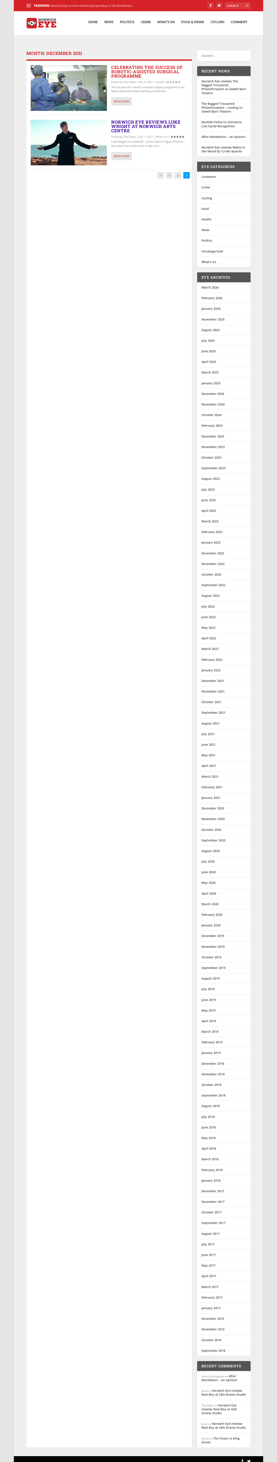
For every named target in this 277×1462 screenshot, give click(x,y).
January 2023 (211, 538)
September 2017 (213, 1219)
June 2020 (208, 868)
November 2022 (213, 560)
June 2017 (208, 1251)
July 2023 (208, 485)
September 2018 (213, 1091)
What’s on (166, 25)
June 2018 (208, 1123)
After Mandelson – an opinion (223, 133)
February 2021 (211, 783)
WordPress (96, 1457)
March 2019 (210, 1027)
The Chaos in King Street (220, 1436)
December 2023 (212, 432)
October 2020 (211, 825)
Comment (239, 25)
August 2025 (210, 326)
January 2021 (211, 794)
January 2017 (211, 1304)
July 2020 (208, 857)
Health (160, 78)
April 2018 (208, 1144)
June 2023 (208, 496)
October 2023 (211, 453)
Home (93, 25)
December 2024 (212, 390)
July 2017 (208, 1240)
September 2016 (213, 1346)
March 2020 (210, 900)
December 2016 (212, 1314)
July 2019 (208, 985)
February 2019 (211, 1038)
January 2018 (211, 1176)
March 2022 (210, 645)
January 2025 (211, 379)
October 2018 (211, 1081)
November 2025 (213, 315)
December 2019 (212, 932)
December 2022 (212, 549)
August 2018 (210, 1102)
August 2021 (210, 719)
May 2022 (208, 623)
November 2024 (213, 400)
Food (205, 205)
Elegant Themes (56, 1457)
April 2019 (208, 1017)
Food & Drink (192, 25)
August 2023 (210, 474)
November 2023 (213, 443)
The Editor (130, 78)
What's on (162, 132)
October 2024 (211, 411)
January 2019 (211, 1049)
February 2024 (211, 421)
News (108, 25)
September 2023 (213, 464)
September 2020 (213, 836)
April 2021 (208, 762)
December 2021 (212, 677)
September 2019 (213, 964)
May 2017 (208, 1261)
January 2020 (211, 921)
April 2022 (208, 634)
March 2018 (210, 1155)
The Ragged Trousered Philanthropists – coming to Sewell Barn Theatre (222, 103)
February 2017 (211, 1293)
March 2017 (210, 1283)
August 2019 (210, 974)
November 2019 (213, 942)
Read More (121, 97)
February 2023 (211, 528)
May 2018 (208, 1134)
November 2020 (213, 815)
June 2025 (208, 347)
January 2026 (211, 304)
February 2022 (211, 655)
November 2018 (213, 1070)
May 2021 (208, 751)
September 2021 (213, 708)
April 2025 (208, 358)
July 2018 (208, 1113)
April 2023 (208, 506)
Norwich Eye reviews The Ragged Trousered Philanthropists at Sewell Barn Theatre (223, 83)
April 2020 (208, 889)
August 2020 (210, 847)
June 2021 (208, 740)
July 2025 (208, 336)
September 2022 (213, 581)
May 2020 (208, 878)
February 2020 (211, 910)
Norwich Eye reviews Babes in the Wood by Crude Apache (223, 145)
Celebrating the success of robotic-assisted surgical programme (146, 67)
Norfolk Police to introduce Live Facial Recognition (221, 120)
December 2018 (212, 1059)
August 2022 (210, 591)
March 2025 (210, 368)
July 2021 (208, 730)
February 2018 (211, 1166)
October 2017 (211, 1208)
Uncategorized (212, 247)
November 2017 (213, 1197)
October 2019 (211, 953)
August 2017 (210, 1229)
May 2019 (208, 1006)
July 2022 (208, 602)
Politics (127, 25)
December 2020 (212, 804)
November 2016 (213, 1325)
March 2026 (210, 283)
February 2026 (211, 294)
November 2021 (213, 687)
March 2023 (210, 517)
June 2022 (208, 613)
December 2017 (212, 1187)
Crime (146, 25)
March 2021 (210, 772)
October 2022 (211, 570)
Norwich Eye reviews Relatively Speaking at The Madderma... (92, 5)
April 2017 (208, 1272)
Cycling (217, 25)
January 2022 (211, 666)
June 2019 (208, 995)
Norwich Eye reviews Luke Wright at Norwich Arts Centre (145, 122)
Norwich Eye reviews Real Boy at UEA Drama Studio (223, 1388)
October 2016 (211, 1336)
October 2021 (211, 698)
